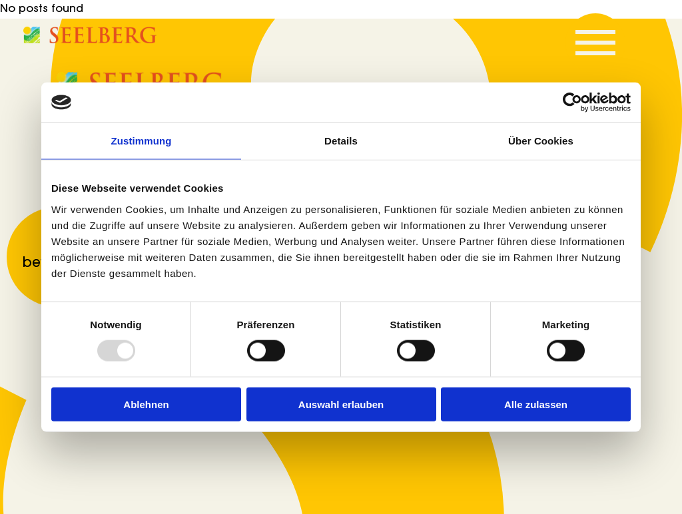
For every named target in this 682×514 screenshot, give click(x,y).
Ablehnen (146, 403)
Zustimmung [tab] (141, 140)
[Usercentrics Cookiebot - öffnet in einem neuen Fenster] (572, 103)
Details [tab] (341, 140)
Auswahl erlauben (341, 403)
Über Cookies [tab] (540, 140)
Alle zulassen (535, 403)
